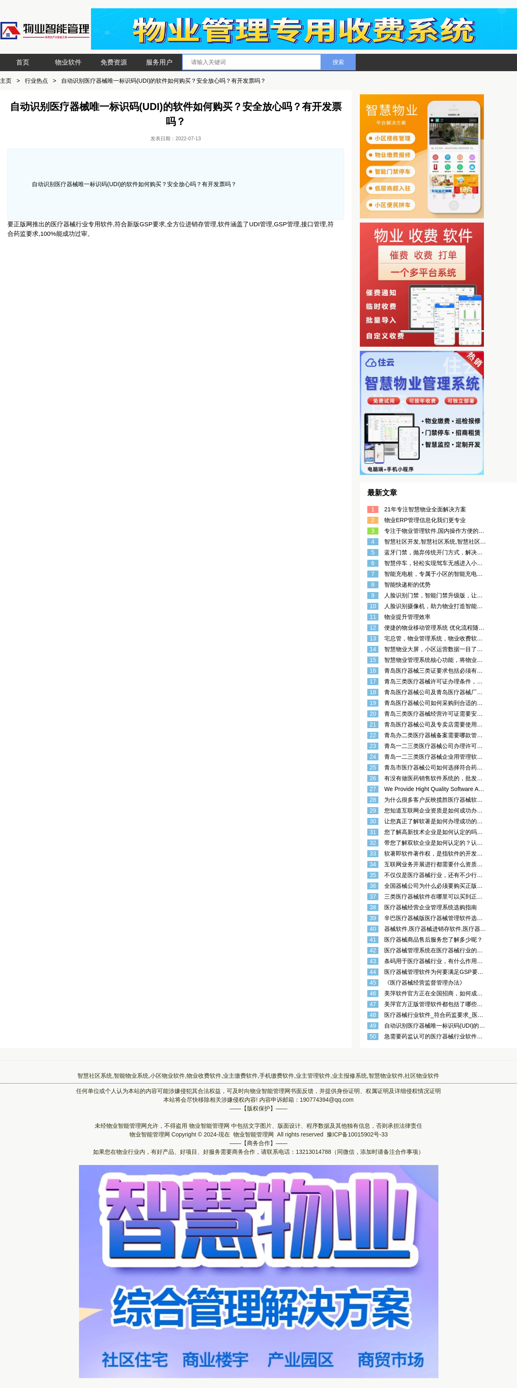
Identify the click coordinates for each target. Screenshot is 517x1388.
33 (373, 853)
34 (373, 864)
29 (373, 810)
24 (373, 756)
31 (373, 832)
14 (373, 649)
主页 (6, 80)
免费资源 (114, 62)
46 (373, 993)
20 (373, 713)
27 (373, 789)
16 (373, 670)
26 (373, 778)
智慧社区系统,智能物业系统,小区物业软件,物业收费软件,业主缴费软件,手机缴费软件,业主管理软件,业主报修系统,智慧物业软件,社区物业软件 (258, 1075)
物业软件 (68, 62)
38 (373, 907)
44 (373, 971)
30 (373, 821)
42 (373, 950)
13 (373, 638)
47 (373, 1004)
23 (373, 746)
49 (373, 1025)
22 (373, 735)
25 (373, 767)
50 (373, 1036)
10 (373, 606)
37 (373, 896)
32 (373, 842)
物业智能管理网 (270, 1091)
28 (373, 799)
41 (373, 939)
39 (373, 918)
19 (373, 703)
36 (373, 885)
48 (373, 1015)
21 (373, 724)
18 (373, 692)
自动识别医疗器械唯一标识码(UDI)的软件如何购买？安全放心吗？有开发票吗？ (163, 80)
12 (373, 627)
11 (373, 617)
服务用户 (159, 62)
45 (373, 982)
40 (373, 928)
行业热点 (36, 80)
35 (373, 875)
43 (373, 961)
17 (373, 681)
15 (373, 660)
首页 (22, 62)
